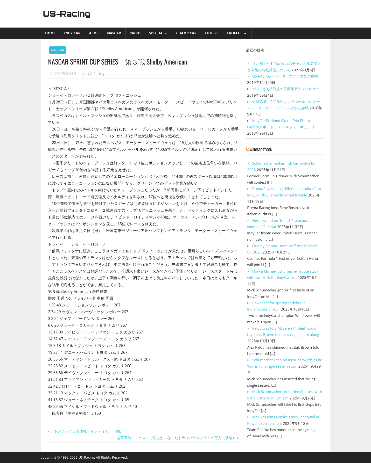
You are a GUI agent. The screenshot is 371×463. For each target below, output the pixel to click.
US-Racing (66, 14)
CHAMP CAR (186, 33)
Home (50, 33)
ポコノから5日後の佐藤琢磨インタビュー (286, 88)
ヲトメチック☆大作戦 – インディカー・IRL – (87, 431)
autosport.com (261, 149)
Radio (135, 33)
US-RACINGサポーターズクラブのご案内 (285, 76)
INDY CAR (72, 33)
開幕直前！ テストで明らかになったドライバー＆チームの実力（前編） (176, 437)
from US (235, 33)
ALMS (93, 33)
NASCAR (114, 33)
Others (211, 33)
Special (156, 33)
